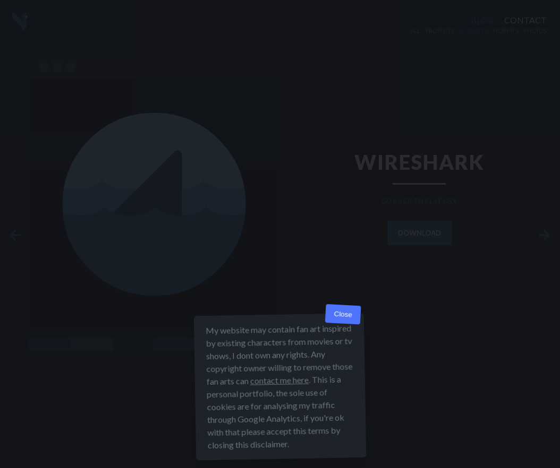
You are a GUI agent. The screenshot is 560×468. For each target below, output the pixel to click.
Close (343, 314)
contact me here (279, 380)
